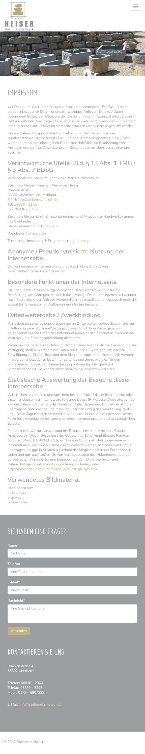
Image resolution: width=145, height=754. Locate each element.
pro (84, 240)
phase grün (37, 233)
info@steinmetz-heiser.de (37, 199)
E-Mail (14, 582)
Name (13, 545)
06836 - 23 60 (26, 204)
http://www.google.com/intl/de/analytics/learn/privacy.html (53, 469)
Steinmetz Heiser (19, 15)
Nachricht (16, 600)
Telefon (14, 563)
